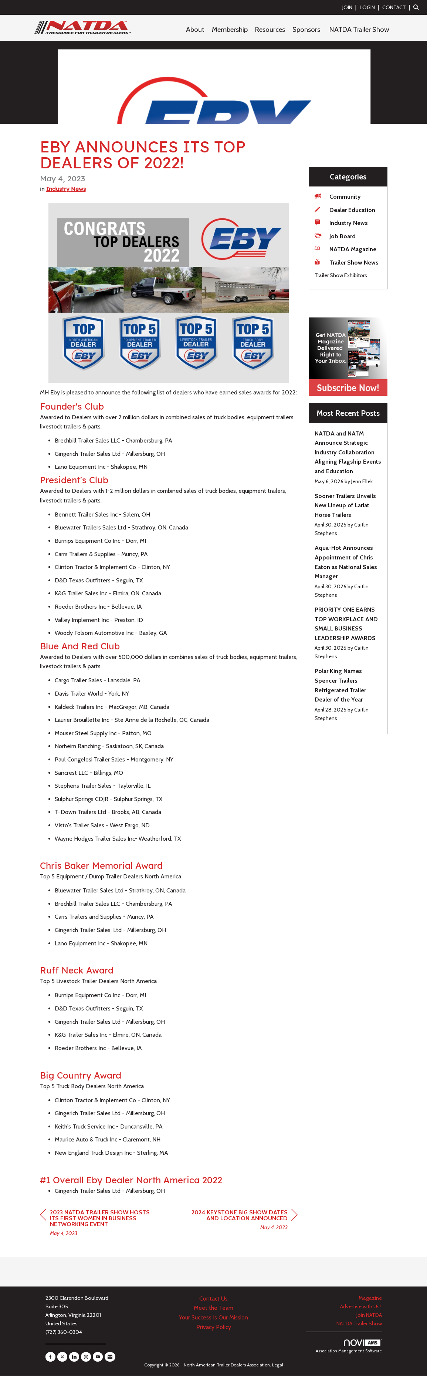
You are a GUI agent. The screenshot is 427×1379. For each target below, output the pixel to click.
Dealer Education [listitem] (345, 209)
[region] (242, 1224)
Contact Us (213, 1301)
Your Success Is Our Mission (213, 1321)
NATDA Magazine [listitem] (345, 249)
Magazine (370, 1301)
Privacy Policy (213, 1330)
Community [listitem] (338, 196)
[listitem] (350, 7)
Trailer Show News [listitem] (347, 262)
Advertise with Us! (361, 1309)
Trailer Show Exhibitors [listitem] (341, 275)
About (195, 29)
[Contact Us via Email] (110, 1360)
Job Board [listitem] (335, 236)
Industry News (66, 192)
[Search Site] (417, 7)
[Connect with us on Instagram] (86, 1360)
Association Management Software (349, 1350)
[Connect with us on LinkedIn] (74, 1360)
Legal (277, 1368)
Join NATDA (369, 1318)
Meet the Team (213, 1311)
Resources (270, 29)
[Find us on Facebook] (50, 1360)
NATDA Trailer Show (359, 29)
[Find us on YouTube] (98, 1360)
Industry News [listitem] (341, 222)
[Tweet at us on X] (62, 1360)
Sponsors (306, 29)
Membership (230, 29)
